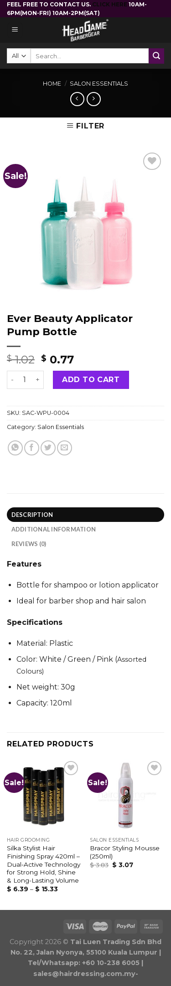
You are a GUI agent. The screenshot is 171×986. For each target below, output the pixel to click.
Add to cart (90, 379)
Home (52, 83)
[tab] (85, 514)
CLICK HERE (110, 4)
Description (32, 514)
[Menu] (15, 30)
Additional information (53, 529)
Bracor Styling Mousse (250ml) (125, 852)
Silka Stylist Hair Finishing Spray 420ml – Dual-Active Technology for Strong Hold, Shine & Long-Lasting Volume (43, 864)
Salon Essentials (99, 83)
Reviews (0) (29, 543)
